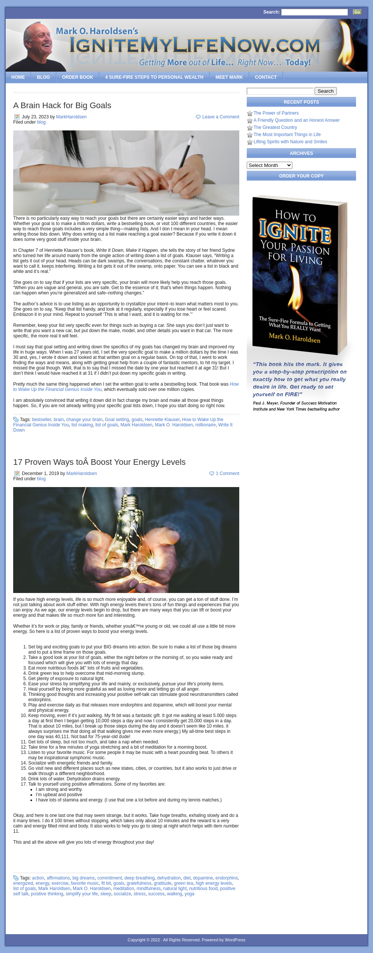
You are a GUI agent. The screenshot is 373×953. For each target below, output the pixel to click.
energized (23, 883)
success (156, 893)
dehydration (169, 878)
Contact (266, 77)
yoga (189, 893)
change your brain (84, 419)
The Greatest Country (275, 127)
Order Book (77, 77)
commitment (109, 878)
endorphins (227, 878)
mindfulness (149, 888)
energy (42, 883)
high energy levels (214, 883)
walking (174, 893)
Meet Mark (229, 77)
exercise (60, 883)
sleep (105, 893)
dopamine (203, 878)
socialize (122, 893)
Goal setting (117, 419)
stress (140, 893)
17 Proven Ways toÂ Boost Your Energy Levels (99, 462)
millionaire (206, 424)
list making (82, 424)
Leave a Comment (220, 117)
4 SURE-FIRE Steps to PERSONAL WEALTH (154, 77)
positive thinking (47, 893)
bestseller (41, 419)
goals (136, 419)
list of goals (106, 424)
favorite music (85, 883)
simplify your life (82, 893)
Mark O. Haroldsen (174, 424)
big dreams (83, 878)
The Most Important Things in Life (287, 134)
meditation (123, 888)
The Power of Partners (276, 113)
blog (41, 122)
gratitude (162, 883)
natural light (174, 888)
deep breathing (139, 878)
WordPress (235, 940)
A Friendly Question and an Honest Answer (297, 120)
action (38, 878)
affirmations (58, 878)
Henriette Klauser (162, 419)
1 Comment (227, 473)
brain (59, 419)
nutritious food (203, 888)
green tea (183, 883)
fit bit (106, 883)
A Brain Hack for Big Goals (62, 105)
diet (186, 878)
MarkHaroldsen (71, 117)
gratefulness (139, 883)
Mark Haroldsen (137, 424)
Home (18, 77)
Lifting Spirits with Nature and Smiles (290, 141)
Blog (43, 77)
